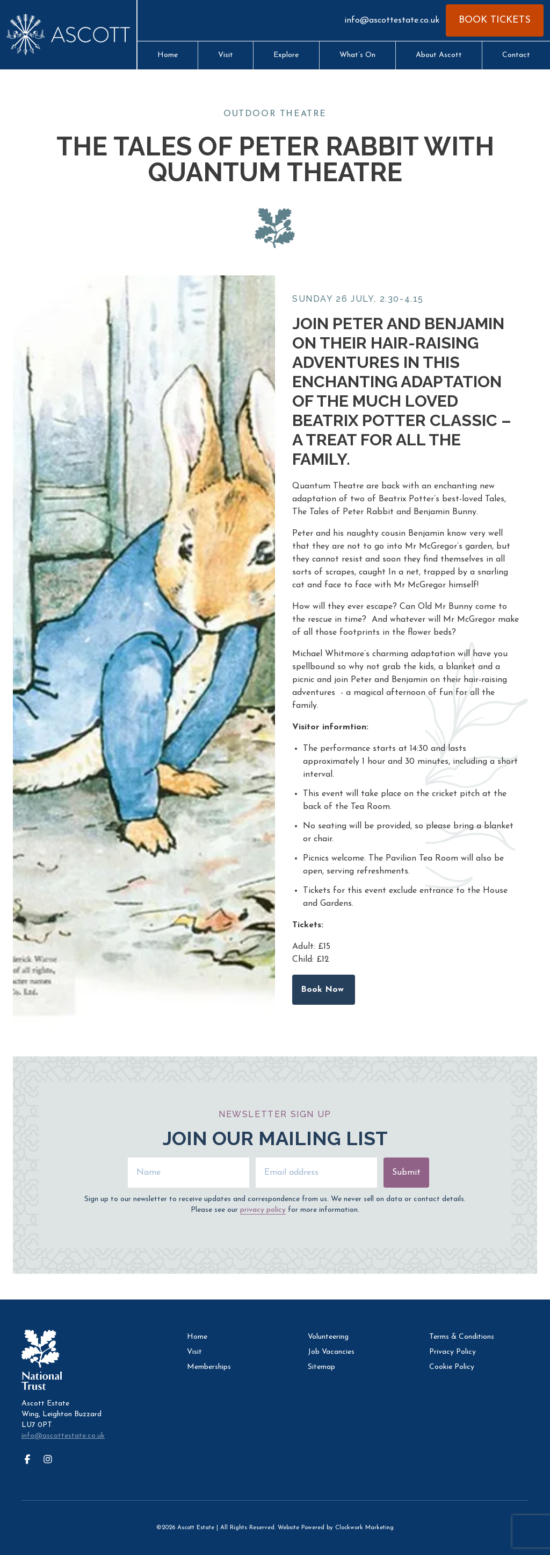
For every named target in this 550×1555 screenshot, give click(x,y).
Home (167, 55)
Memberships (209, 1367)
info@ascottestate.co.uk (391, 20)
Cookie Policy (451, 1367)
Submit (406, 1172)
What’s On (357, 55)
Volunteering (328, 1337)
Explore (286, 55)
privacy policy (263, 1210)
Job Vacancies (331, 1352)
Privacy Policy (452, 1352)
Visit (225, 55)
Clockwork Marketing (364, 1528)
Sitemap (321, 1367)
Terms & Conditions (461, 1337)
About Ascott (439, 55)
